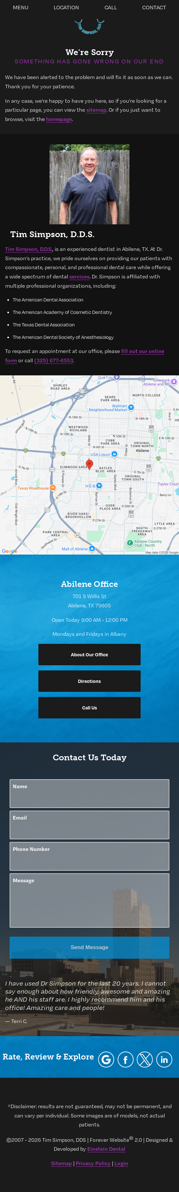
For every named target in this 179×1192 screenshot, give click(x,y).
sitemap (96, 109)
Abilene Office (89, 584)
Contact (154, 7)
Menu (20, 7)
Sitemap (61, 1163)
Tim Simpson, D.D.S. (28, 248)
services (79, 276)
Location (66, 7)
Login (121, 1163)
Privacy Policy (93, 1163)
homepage (59, 119)
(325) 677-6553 (53, 360)
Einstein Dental (106, 1148)
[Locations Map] (89, 464)
